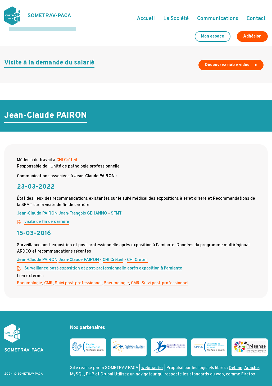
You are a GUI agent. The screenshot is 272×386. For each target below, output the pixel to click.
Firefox (248, 370)
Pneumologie (29, 278)
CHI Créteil (66, 155)
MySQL (77, 370)
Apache (251, 363)
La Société (176, 16)
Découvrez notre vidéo (231, 62)
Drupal (107, 370)
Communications (217, 16)
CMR (48, 278)
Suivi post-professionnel (78, 278)
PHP (90, 370)
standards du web (206, 370)
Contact (256, 16)
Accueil (146, 16)
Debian (235, 363)
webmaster (152, 363)
